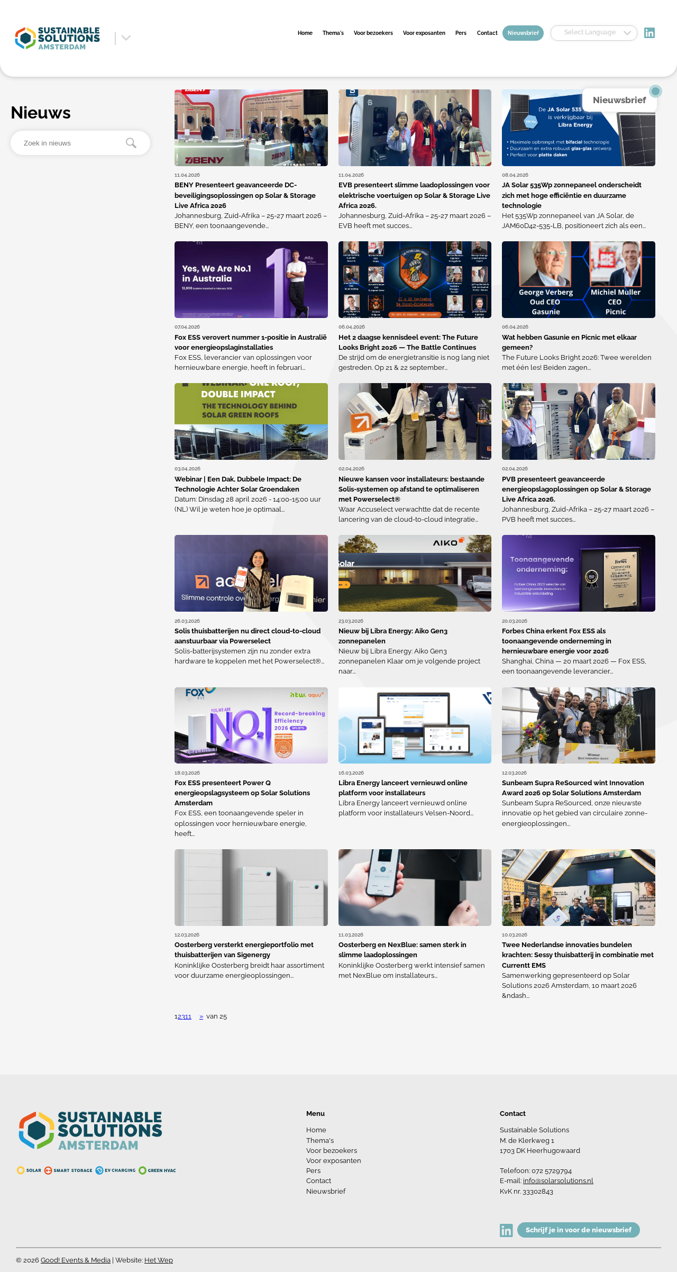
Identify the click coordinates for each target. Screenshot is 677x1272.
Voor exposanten (424, 33)
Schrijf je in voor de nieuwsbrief (579, 1230)
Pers (460, 33)
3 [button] (183, 1016)
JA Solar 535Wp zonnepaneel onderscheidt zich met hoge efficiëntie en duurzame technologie (572, 195)
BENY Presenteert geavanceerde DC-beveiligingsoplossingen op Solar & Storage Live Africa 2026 (245, 195)
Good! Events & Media (76, 1260)
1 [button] (176, 1016)
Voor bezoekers (373, 33)
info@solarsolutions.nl (558, 1181)
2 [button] (179, 1016)
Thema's (333, 33)
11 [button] (188, 1016)
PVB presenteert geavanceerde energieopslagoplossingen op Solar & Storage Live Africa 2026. (576, 489)
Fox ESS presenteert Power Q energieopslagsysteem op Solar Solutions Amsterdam (242, 793)
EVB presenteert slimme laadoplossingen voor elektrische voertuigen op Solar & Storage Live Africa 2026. (414, 195)
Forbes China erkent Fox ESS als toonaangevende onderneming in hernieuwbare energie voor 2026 (556, 641)
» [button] (201, 1016)
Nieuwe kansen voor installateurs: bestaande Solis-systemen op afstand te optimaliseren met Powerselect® (411, 489)
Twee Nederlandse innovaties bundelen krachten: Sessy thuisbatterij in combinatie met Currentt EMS (578, 955)
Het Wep (158, 1260)
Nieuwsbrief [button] (619, 100)
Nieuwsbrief (523, 33)
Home (305, 33)
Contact (487, 33)
